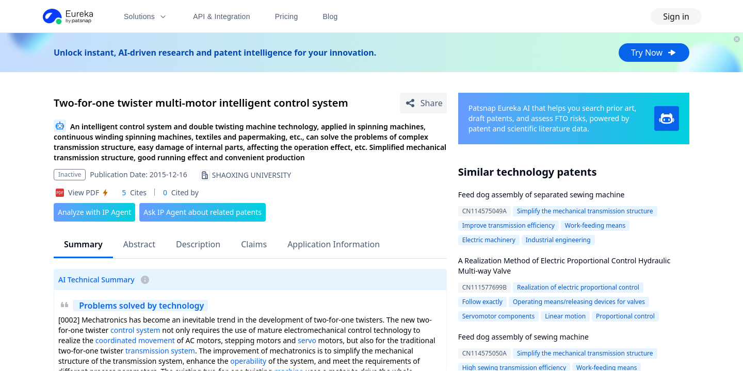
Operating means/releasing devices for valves (579, 301)
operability (248, 361)
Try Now (654, 52)
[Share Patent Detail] (423, 103)
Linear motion (565, 316)
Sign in (676, 16)
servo (307, 340)
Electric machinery (488, 239)
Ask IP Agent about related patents (202, 212)
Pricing (286, 16)
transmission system (160, 351)
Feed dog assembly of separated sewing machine (541, 194)
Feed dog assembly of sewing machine (523, 337)
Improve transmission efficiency (508, 225)
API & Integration (221, 16)
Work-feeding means (595, 225)
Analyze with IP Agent (94, 212)
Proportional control (625, 316)
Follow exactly (482, 301)
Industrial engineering (558, 239)
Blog (330, 16)
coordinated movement (135, 340)
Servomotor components (498, 316)
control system (135, 330)
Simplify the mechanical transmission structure (585, 211)
